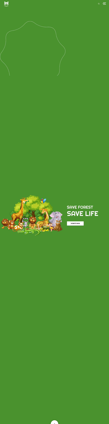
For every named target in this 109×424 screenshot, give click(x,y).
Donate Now (75, 223)
